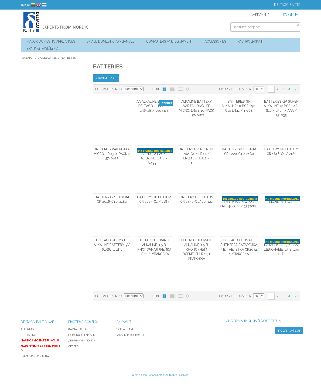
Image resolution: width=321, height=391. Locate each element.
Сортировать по (108, 89)
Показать (243, 89)
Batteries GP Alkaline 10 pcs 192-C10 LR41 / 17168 (239, 106)
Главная (27, 57)
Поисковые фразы (82, 335)
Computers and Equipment (169, 41)
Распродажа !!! (250, 41)
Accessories (215, 41)
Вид (155, 89)
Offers (73, 346)
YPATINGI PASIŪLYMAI (43, 48)
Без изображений (180, 89)
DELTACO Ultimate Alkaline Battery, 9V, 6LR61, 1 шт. (112, 244)
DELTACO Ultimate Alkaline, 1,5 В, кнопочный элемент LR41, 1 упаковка (196, 249)
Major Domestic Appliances (51, 41)
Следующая (295, 89)
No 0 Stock (187, 89)
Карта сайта (77, 329)
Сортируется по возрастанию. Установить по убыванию (147, 89)
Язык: (25, 5)
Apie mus (27, 329)
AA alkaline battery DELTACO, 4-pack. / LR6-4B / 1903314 (154, 106)
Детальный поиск (82, 340)
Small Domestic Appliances (110, 41)
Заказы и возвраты (130, 335)
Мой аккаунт (126, 329)
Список (172, 89)
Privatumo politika (35, 356)
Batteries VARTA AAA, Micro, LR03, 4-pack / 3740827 (112, 153)
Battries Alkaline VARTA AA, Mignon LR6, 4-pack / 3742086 (238, 201)
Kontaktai (28, 335)
